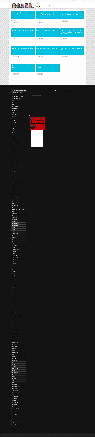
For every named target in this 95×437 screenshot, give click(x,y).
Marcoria (13, 289)
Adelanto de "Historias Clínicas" (46, 30)
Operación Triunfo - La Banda (17, 330)
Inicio (49, 82)
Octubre (13, 328)
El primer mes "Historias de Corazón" (45, 66)
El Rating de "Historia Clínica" (21, 13)
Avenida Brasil (14, 114)
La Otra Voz (14, 259)
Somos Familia (14, 384)
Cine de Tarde (14, 136)
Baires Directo (14, 116)
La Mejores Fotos (15, 255)
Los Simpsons (14, 283)
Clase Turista (14, 140)
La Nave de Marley (15, 257)
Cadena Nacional (14, 120)
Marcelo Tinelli (14, 287)
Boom (13, 118)
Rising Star (13, 364)
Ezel (12, 191)
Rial (12, 362)
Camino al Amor (14, 122)
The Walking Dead (15, 402)
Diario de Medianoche (15, 142)
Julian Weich (14, 237)
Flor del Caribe (14, 197)
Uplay (13, 418)
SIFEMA (13, 382)
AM (12, 102)
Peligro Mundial (14, 334)
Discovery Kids (14, 144)
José (12, 235)
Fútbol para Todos (15, 205)
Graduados (13, 211)
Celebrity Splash (14, 132)
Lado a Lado (14, 267)
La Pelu (13, 243)
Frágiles (13, 201)
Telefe (13, 394)
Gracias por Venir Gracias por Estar (18, 209)
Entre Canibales (14, 183)
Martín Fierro (14, 293)
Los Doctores (14, 275)
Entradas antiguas (82, 82)
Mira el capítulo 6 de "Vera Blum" (47, 48)
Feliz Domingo (14, 195)
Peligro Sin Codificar (15, 336)
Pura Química (14, 348)
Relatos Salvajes (14, 360)
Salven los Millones (15, 368)
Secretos (13, 370)
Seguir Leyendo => (14, 20)
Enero (13, 181)
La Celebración (14, 245)
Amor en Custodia (15, 106)
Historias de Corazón (15, 223)
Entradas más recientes (15, 82)
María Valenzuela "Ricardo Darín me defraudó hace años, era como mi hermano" (72, 32)
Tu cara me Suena (15, 412)
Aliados (13, 100)
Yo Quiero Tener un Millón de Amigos (18, 426)
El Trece (13, 173)
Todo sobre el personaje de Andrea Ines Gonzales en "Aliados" (72, 13)
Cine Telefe (13, 138)
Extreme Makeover (15, 189)
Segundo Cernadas (15, 372)
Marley (13, 291)
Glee (12, 207)
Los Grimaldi (14, 277)
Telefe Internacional (15, 396)
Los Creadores (14, 273)
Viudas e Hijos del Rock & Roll (17, 424)
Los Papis (13, 279)
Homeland (13, 229)
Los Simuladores (14, 285)
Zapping (13, 428)
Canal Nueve (14, 124)
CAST (13, 130)
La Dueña (13, 247)
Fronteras (13, 203)
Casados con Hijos (15, 126)
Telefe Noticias (14, 398)
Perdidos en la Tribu (15, 342)
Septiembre (13, 376)
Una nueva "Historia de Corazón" (22, 48)
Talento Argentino (15, 390)
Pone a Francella (14, 344)
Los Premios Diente (15, 281)
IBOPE (13, 231)
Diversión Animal (14, 146)
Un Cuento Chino (14, 414)
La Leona (13, 253)
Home (45, 5)
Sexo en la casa (14, 380)
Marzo (13, 295)
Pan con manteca (15, 332)
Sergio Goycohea (15, 378)
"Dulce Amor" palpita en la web (22, 30)
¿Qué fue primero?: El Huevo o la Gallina (19, 90)
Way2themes (55, 434)
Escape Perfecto (14, 187)
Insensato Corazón (15, 233)
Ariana (13, 112)
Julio (12, 239)
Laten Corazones (14, 269)
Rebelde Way (14, 358)
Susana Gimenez (14, 388)
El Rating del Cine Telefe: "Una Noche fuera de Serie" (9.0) (46, 13)
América (13, 104)
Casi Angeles (14, 128)
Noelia (13, 324)
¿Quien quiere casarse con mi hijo (17, 92)
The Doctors (14, 400)
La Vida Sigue (14, 263)
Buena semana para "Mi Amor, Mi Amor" (23, 66)
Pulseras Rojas (14, 346)
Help (12, 215)
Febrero (13, 193)
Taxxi (12, 392)
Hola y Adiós (14, 227)
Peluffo (13, 338)
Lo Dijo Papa (14, 271)
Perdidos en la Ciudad (15, 340)
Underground (14, 416)
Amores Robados (15, 108)
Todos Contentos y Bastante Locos (18, 408)
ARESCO (13, 110)
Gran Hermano (14, 213)
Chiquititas (13, 134)
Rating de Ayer (14, 356)
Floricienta (13, 199)
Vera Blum (13, 422)
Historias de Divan (15, 225)
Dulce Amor (14, 148)
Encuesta (13, 179)
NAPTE (13, 320)
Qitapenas (13, 350)
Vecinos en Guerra (15, 420)
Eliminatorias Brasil (15, 177)
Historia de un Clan (15, 221)
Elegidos (13, 175)
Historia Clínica (14, 219)
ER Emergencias (14, 185)
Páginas (49, 5)
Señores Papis (14, 374)
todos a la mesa (14, 406)
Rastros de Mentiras (15, 352)
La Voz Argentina (14, 265)
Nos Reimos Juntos (15, 326)
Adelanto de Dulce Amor (16, 98)
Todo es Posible (14, 404)
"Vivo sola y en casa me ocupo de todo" (71, 49)
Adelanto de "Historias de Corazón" (18, 96)
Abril (12, 94)
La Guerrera (14, 251)
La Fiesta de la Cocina (15, 249)
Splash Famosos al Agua (16, 386)
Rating (13, 354)
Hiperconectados (14, 217)
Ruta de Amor (14, 366)
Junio (12, 241)
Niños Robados (14, 322)
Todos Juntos (14, 410)
